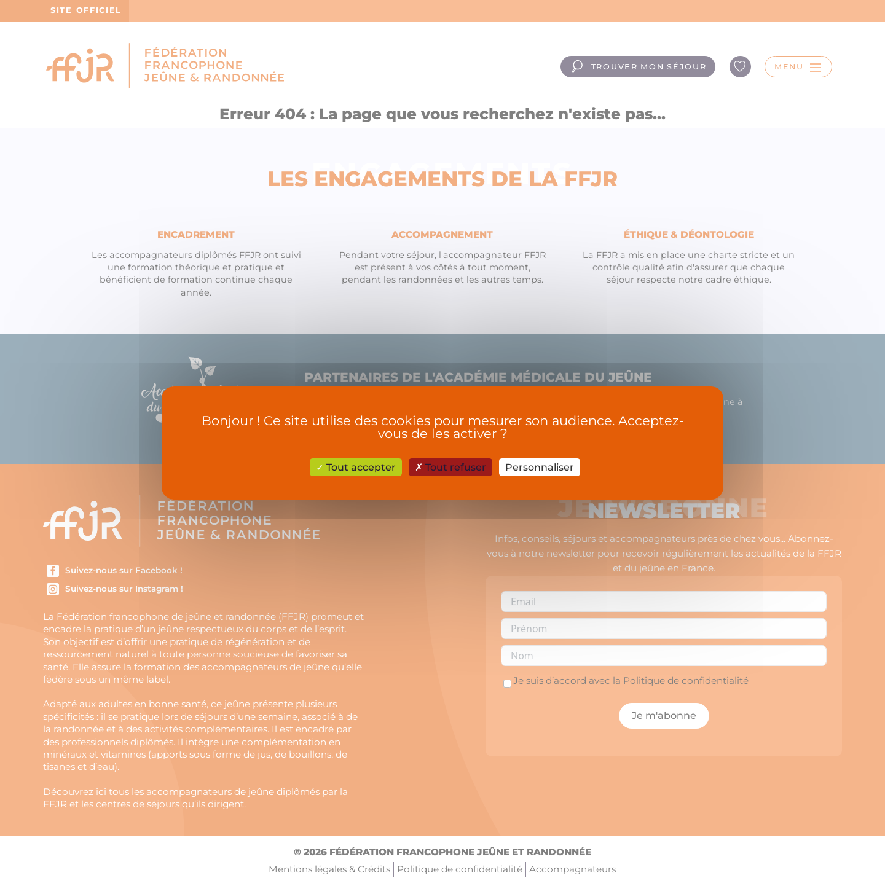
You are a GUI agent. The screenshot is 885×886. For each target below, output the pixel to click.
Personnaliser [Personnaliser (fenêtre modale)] (539, 467)
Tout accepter (356, 467)
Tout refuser (450, 467)
